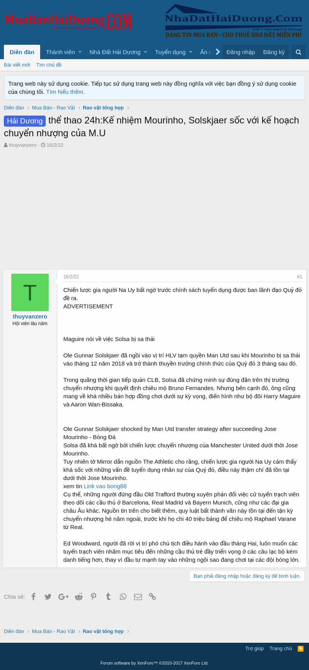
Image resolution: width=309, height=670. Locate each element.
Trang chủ (281, 649)
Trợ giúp (254, 649)
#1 (298, 277)
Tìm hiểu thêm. (65, 91)
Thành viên (60, 52)
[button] (80, 52)
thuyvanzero (23, 145)
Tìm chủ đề (49, 65)
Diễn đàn (22, 52)
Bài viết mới (17, 65)
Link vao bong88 (106, 494)
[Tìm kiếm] (298, 52)
